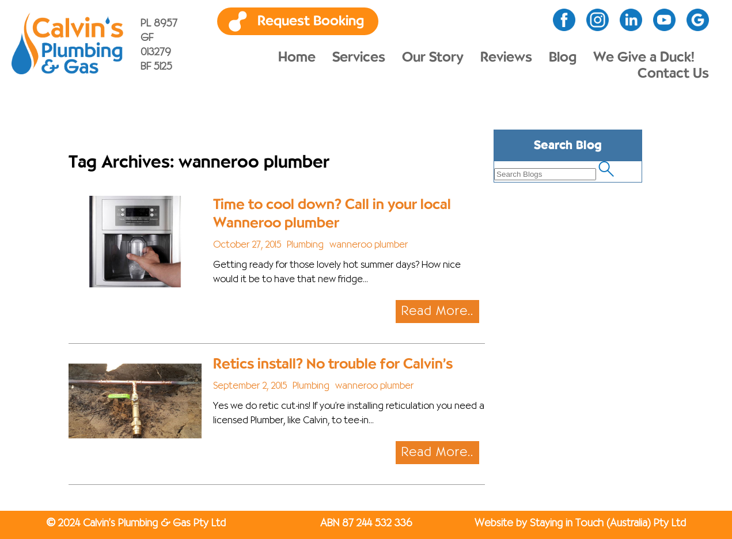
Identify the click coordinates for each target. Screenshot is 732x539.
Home (297, 57)
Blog (563, 57)
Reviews (506, 57)
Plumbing (305, 245)
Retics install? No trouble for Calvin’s (333, 364)
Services (358, 57)
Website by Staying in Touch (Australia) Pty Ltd (580, 523)
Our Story (433, 57)
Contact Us (673, 73)
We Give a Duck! (644, 57)
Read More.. (437, 311)
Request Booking (310, 21)
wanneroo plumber (368, 245)
